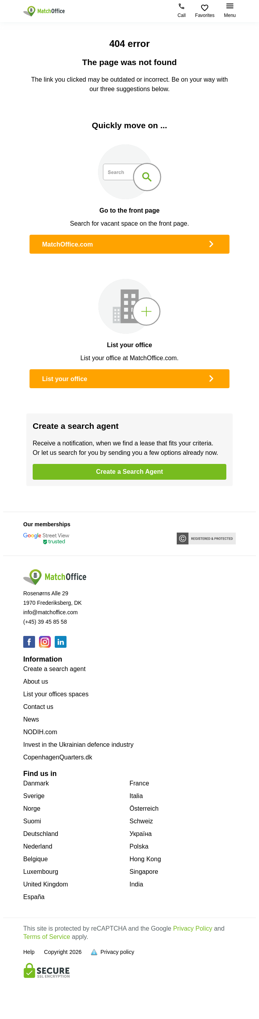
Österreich (144, 808)
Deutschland (40, 833)
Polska (139, 846)
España (33, 897)
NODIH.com (40, 732)
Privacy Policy (193, 928)
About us (35, 681)
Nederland (37, 846)
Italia (136, 796)
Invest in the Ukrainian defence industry (78, 744)
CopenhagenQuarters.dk (57, 757)
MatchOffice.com (129, 243)
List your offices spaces (56, 694)
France (139, 783)
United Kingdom (45, 884)
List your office (129, 378)
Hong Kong (145, 859)
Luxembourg (40, 871)
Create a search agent (54, 669)
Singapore (144, 871)
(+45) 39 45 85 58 (45, 622)
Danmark (36, 783)
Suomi (32, 821)
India (136, 884)
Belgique (35, 859)
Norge (32, 808)
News (31, 719)
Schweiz (141, 821)
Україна (141, 833)
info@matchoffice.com (50, 612)
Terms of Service (46, 936)
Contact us (38, 706)
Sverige (33, 796)
